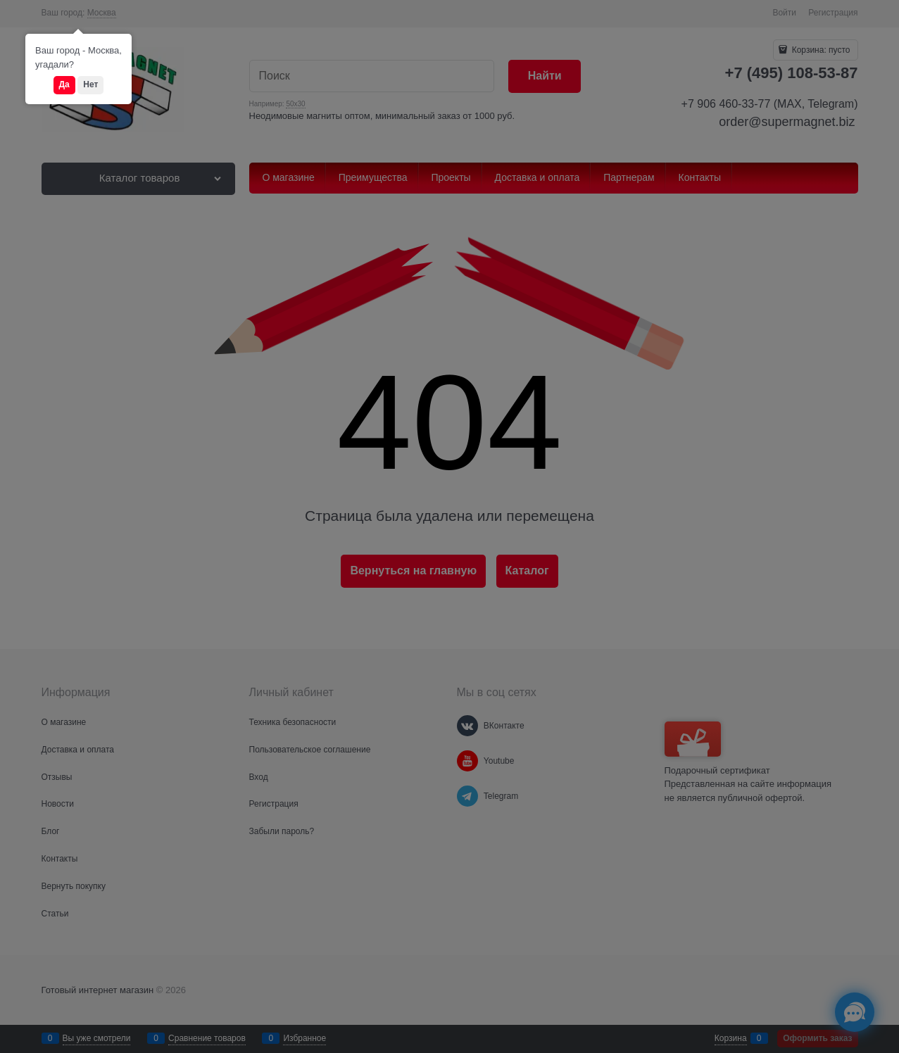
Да (64, 84)
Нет (90, 84)
